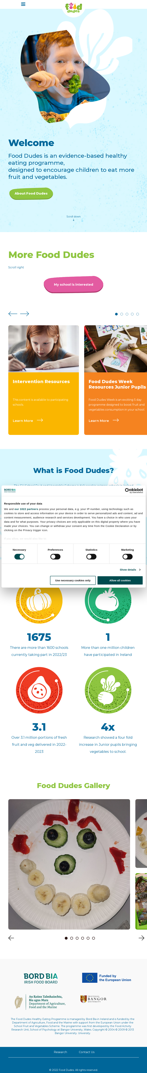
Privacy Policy (57, 1061)
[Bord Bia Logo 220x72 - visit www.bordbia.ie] (26, 981)
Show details (128, 569)
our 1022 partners (26, 509)
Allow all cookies (120, 580)
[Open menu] (23, 4)
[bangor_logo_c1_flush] (120, 981)
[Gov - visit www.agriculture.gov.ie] (89, 981)
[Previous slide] (12, 317)
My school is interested (73, 288)
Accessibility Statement (83, 1061)
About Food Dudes (31, 193)
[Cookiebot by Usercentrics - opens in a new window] (127, 490)
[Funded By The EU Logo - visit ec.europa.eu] (58, 981)
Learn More (29, 424)
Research (73, 1024)
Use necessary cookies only (73, 580)
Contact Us (73, 1034)
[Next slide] (24, 317)
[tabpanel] (43, 384)
